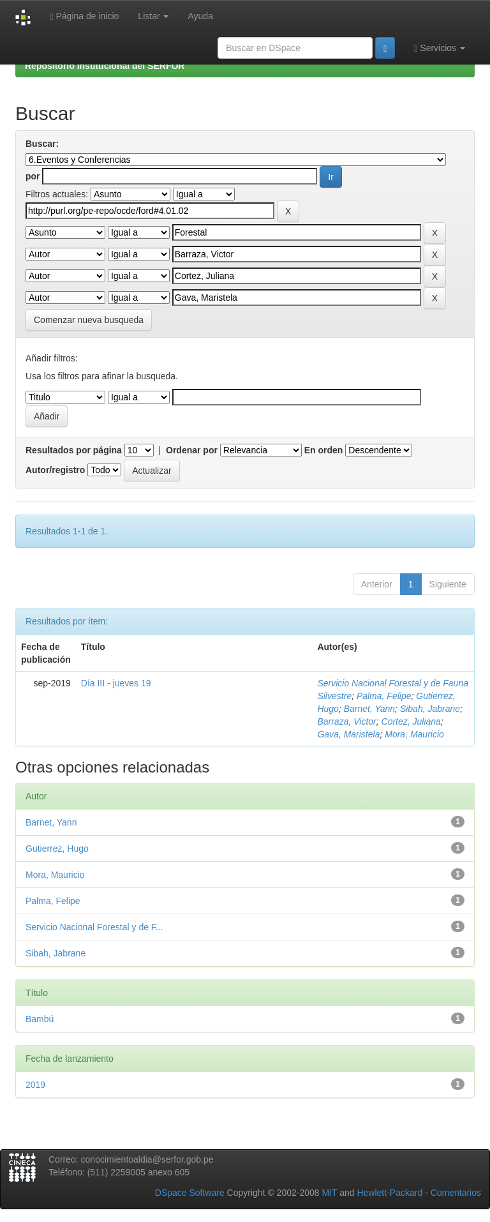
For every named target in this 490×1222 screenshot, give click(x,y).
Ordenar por (192, 450)
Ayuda (200, 16)
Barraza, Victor (346, 721)
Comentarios (456, 1193)
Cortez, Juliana (411, 721)
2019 (35, 1085)
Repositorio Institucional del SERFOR (104, 66)
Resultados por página (74, 450)
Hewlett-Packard (389, 1193)
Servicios (439, 48)
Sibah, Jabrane (430, 709)
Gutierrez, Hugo (57, 848)
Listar (153, 16)
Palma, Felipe (384, 696)
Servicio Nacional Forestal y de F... (94, 927)
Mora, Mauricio (414, 734)
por (33, 176)
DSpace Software (190, 1193)
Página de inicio (84, 16)
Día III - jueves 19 (116, 683)
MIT (329, 1193)
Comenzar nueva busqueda (89, 320)
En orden (323, 450)
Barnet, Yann (369, 709)
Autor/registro (55, 470)
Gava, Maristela (348, 734)
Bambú (40, 1019)
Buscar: (42, 144)
